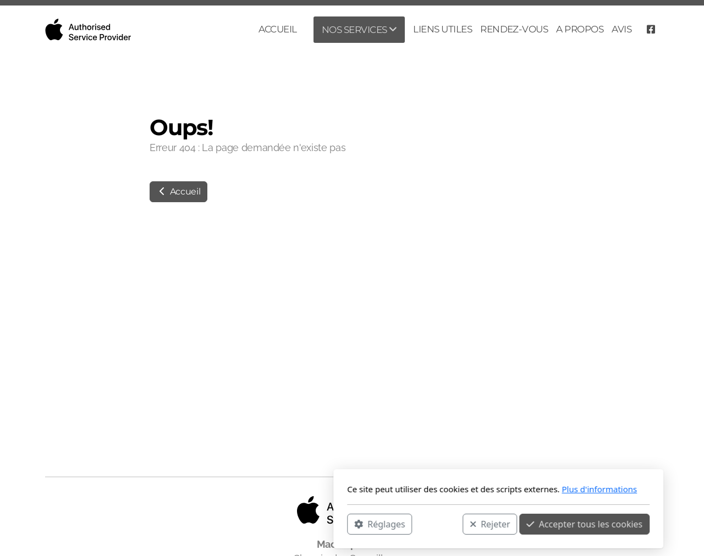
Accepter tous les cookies (438, 524)
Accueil (178, 191)
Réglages (233, 524)
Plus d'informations (453, 488)
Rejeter (343, 524)
